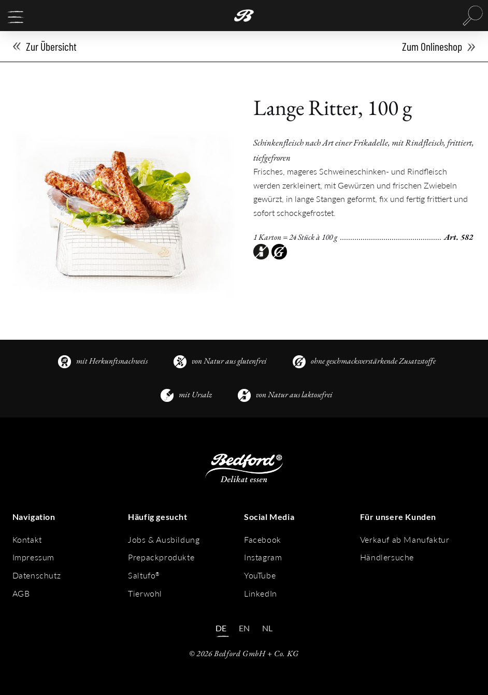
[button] (15, 17)
